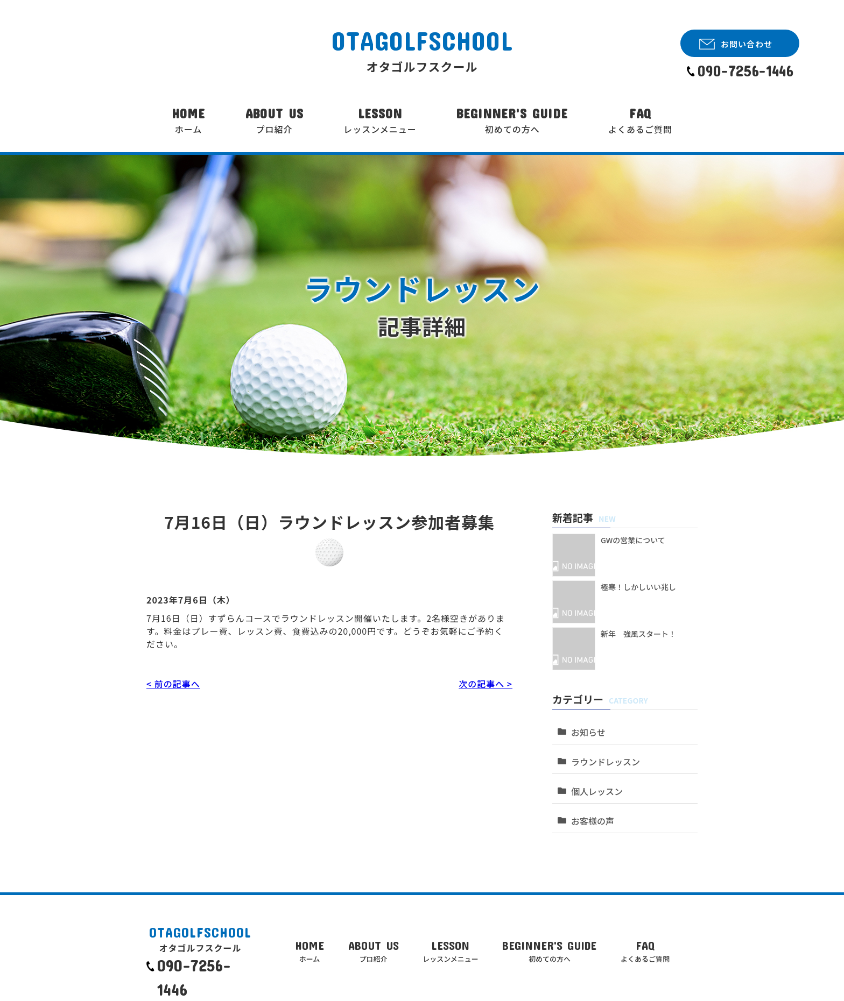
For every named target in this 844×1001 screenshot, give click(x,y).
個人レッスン (593, 774)
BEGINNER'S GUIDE (512, 121)
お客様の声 (589, 799)
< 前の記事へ (173, 683)
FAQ (640, 121)
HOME (188, 121)
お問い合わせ (746, 43)
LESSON (380, 121)
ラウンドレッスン (601, 750)
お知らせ (585, 726)
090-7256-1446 (745, 71)
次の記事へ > (485, 683)
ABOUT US (274, 121)
